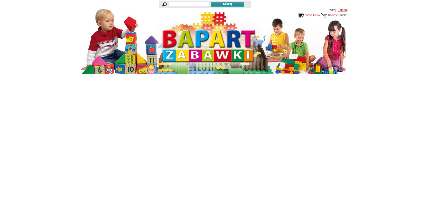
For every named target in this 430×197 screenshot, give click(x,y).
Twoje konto (312, 14)
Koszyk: (333, 14)
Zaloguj (342, 9)
